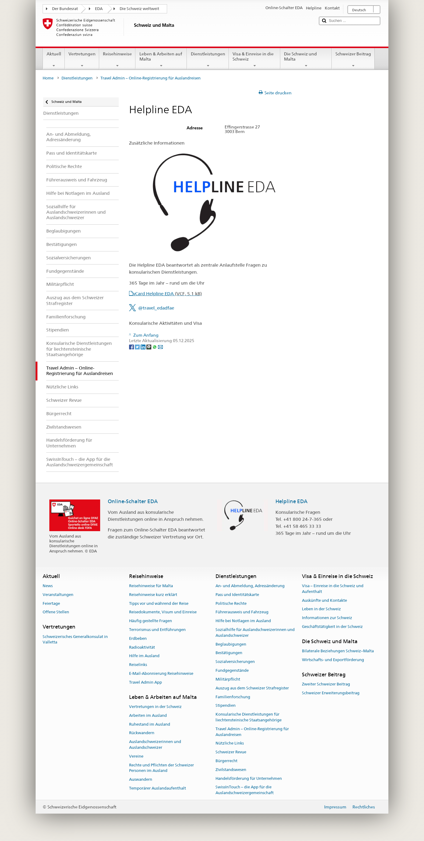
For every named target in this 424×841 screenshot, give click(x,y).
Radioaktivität (142, 647)
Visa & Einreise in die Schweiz (254, 59)
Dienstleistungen (207, 59)
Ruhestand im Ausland (149, 724)
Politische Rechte (231, 603)
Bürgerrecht (226, 761)
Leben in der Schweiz (321, 609)
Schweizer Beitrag (353, 59)
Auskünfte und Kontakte (324, 600)
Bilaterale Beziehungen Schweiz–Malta (338, 651)
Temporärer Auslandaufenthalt (157, 788)
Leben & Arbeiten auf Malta (161, 59)
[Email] (160, 346)
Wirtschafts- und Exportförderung (333, 659)
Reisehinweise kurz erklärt (153, 594)
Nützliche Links (230, 743)
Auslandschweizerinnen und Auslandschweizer (155, 745)
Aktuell (54, 59)
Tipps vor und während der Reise (158, 603)
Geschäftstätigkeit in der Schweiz (332, 626)
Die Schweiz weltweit (139, 8)
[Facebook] (132, 346)
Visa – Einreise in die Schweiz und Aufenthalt (332, 588)
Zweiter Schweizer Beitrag (326, 684)
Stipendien (226, 705)
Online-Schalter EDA (133, 501)
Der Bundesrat (65, 8)
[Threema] (149, 346)
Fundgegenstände (232, 670)
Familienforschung (233, 697)
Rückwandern (141, 733)
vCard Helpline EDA (167, 293)
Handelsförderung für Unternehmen (249, 778)
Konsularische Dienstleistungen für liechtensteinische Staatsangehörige (249, 717)
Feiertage (51, 603)
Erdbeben (138, 638)
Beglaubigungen (231, 644)
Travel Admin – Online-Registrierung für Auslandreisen (252, 732)
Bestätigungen (229, 653)
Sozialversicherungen (235, 662)
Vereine (136, 756)
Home (48, 78)
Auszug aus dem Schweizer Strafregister (252, 688)
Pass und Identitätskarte (237, 594)
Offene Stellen (56, 612)
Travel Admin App (145, 682)
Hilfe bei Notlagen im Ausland (243, 620)
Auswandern (140, 779)
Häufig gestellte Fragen (150, 620)
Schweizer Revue (231, 752)
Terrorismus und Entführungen (157, 629)
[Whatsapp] (155, 346)
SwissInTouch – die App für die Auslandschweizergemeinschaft (245, 790)
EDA (99, 8)
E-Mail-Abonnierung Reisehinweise (161, 673)
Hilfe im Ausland (144, 656)
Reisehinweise (117, 59)
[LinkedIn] (143, 346)
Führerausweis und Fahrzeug (242, 612)
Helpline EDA (291, 501)
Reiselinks (138, 665)
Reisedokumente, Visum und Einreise (163, 612)
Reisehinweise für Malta (151, 585)
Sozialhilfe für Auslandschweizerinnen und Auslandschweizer (255, 632)
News (48, 585)
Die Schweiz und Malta (306, 59)
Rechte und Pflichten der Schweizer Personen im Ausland (161, 768)
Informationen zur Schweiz (327, 617)
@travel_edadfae (156, 308)
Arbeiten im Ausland (148, 715)
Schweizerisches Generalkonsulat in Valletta (75, 639)
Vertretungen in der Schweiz (155, 706)
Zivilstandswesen (231, 769)
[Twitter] (138, 346)
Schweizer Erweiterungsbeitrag (330, 693)
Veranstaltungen (58, 594)
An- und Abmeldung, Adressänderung (250, 585)
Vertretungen (82, 59)
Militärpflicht (228, 679)
